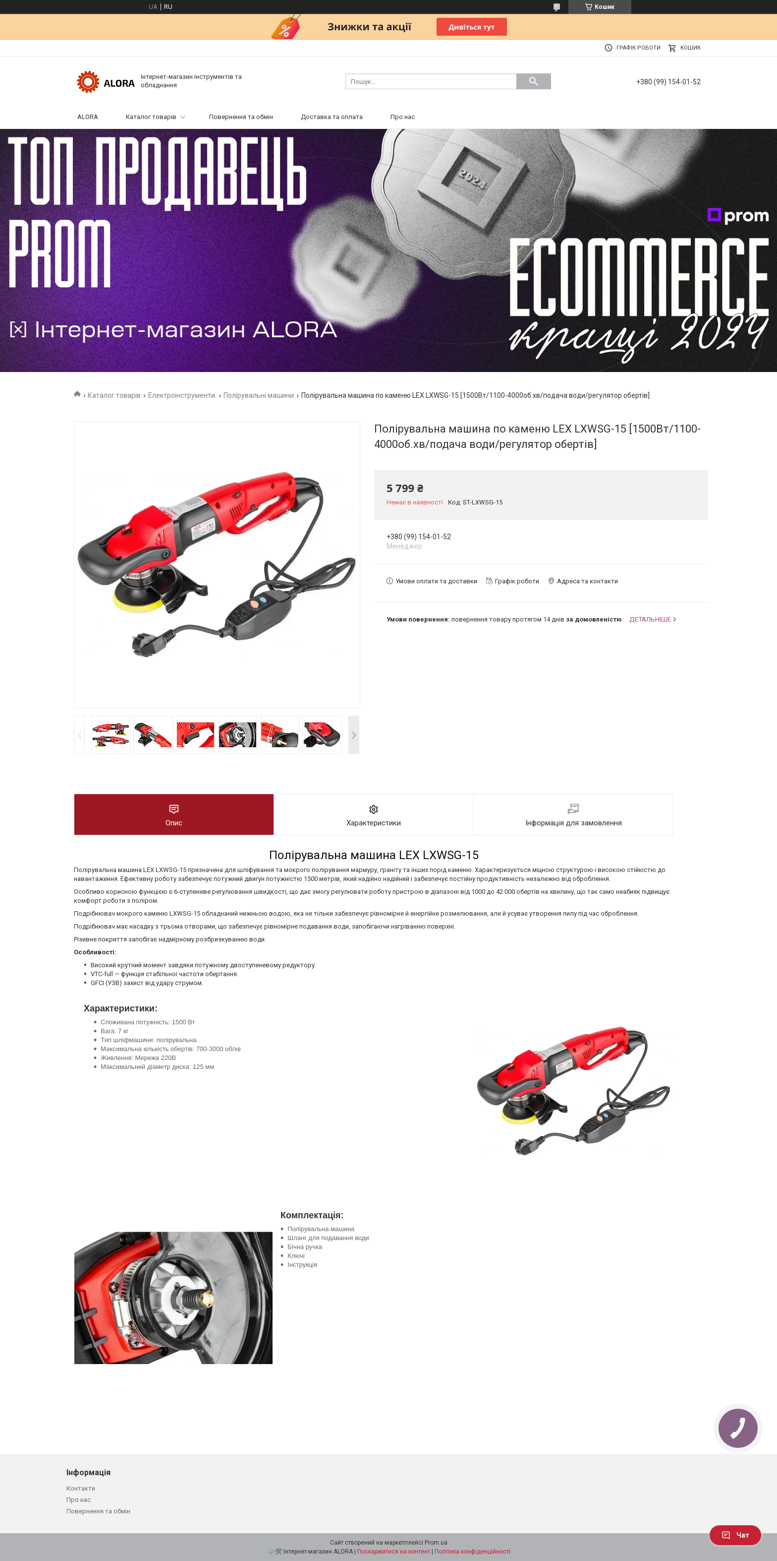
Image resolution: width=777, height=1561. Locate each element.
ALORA (87, 117)
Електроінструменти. (182, 395)
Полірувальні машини (258, 395)
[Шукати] (533, 81)
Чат (735, 1535)
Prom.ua (436, 1542)
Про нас (402, 117)
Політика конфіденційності (472, 1551)
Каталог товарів (151, 117)
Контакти (80, 1488)
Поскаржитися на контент (393, 1551)
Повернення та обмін (241, 117)
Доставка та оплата (332, 117)
